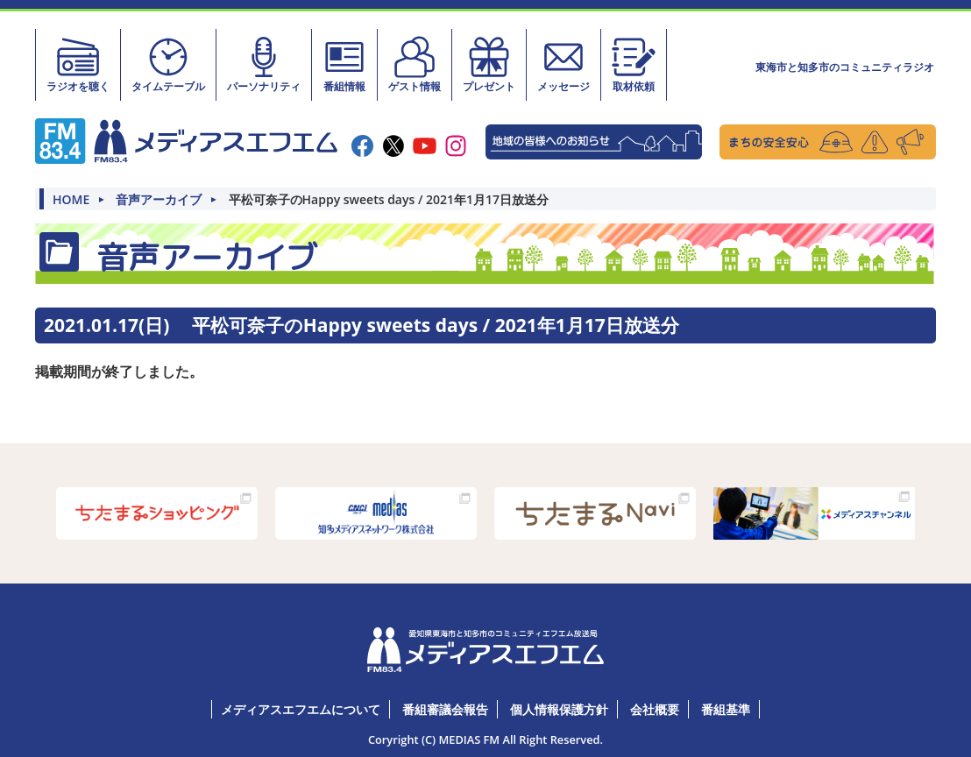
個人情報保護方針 (559, 709)
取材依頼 (634, 64)
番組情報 (344, 64)
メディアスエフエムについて (300, 709)
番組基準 (725, 709)
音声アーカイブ (159, 200)
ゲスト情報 (414, 64)
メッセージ (563, 64)
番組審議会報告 (445, 709)
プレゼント (489, 64)
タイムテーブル (168, 64)
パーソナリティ (264, 64)
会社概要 (654, 709)
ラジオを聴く (78, 64)
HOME (71, 200)
